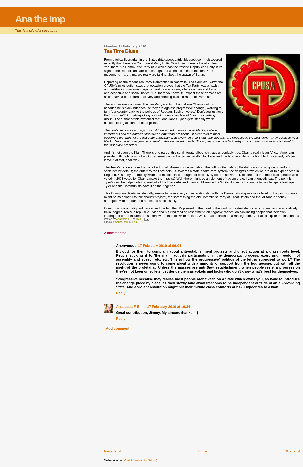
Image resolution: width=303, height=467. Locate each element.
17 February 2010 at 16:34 (168, 307)
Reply (121, 293)
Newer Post (112, 451)
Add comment (117, 328)
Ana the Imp (40, 19)
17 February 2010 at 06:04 (159, 245)
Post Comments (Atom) (140, 460)
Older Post (292, 451)
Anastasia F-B (128, 307)
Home (202, 451)
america (117, 222)
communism (131, 222)
